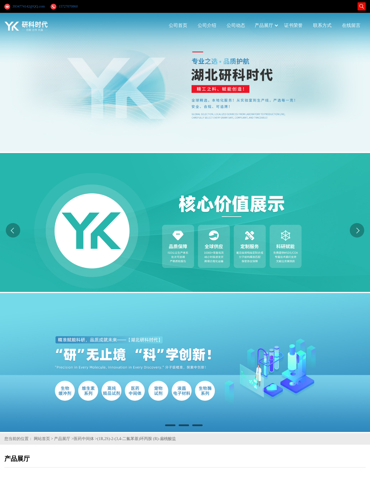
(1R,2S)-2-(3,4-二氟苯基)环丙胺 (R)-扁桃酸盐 (136, 439)
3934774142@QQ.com (28, 6)
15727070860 (68, 6)
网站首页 (42, 439)
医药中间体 (84, 439)
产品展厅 (62, 439)
